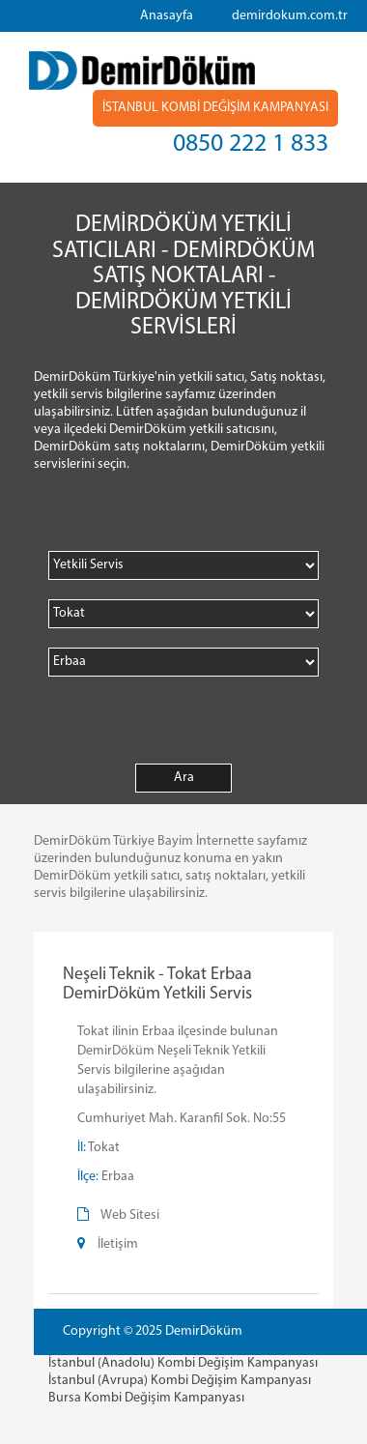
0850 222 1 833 (250, 144)
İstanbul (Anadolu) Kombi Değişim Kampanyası (183, 1363)
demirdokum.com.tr (290, 16)
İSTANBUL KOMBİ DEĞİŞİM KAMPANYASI (215, 108)
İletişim (118, 1244)
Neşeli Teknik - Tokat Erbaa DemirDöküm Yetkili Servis (157, 984)
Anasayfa (166, 16)
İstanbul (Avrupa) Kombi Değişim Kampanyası (179, 1380)
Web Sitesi (129, 1215)
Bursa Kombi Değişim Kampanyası (146, 1398)
